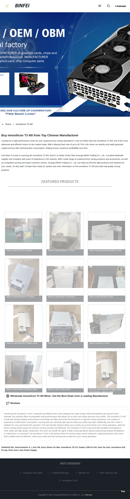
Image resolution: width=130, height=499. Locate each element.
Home (8, 124)
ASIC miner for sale (109, 473)
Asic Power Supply (28, 450)
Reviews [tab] (13, 403)
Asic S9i (36, 447)
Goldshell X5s (7, 447)
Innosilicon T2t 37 (71, 480)
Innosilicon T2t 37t (69, 447)
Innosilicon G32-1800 (33, 473)
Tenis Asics (13, 450)
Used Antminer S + (23, 447)
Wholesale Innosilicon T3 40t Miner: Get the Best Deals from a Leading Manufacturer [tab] (57, 396)
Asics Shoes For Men (50, 447)
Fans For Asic (104, 447)
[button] (100, 6)
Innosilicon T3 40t (24, 124)
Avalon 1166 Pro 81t (88, 447)
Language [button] (120, 6)
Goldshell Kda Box (61, 473)
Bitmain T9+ (85, 473)
